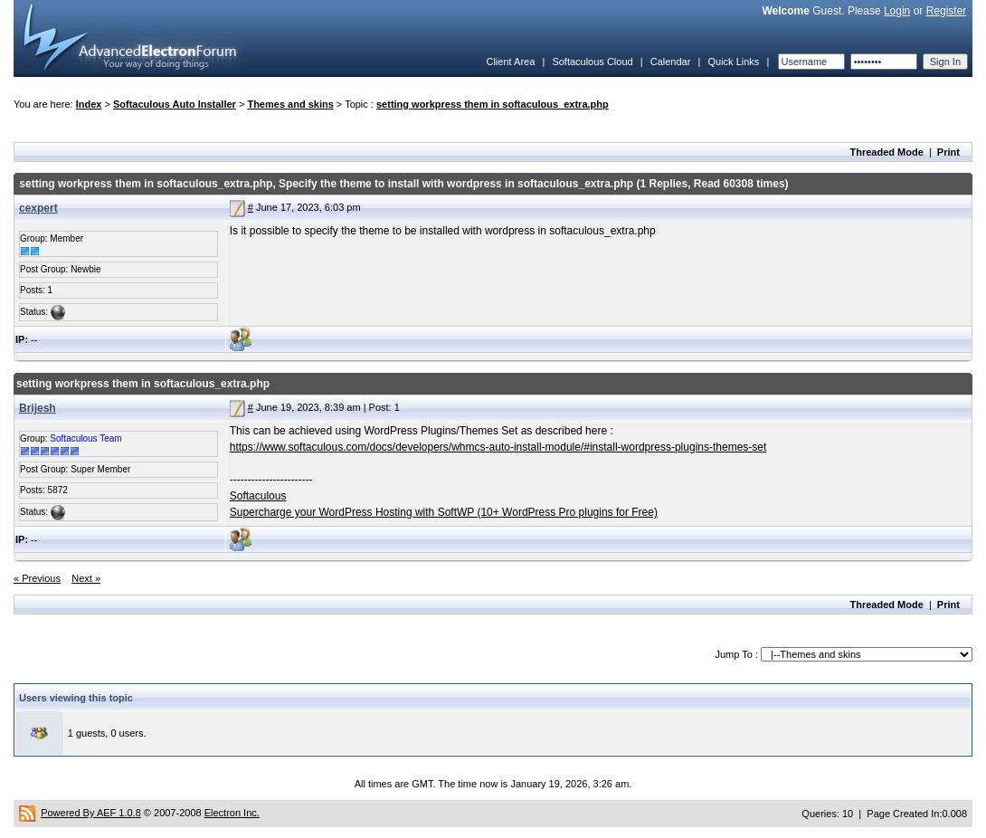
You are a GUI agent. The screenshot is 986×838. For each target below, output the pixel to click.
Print (948, 152)
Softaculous (258, 496)
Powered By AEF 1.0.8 (91, 812)
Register (946, 11)
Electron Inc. (232, 812)
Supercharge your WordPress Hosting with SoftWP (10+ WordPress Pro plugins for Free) (444, 512)
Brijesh (37, 408)
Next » (85, 578)
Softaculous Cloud (592, 61)
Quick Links (733, 61)
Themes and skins (290, 104)
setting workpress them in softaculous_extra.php (492, 104)
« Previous (37, 578)
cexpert (38, 208)
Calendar (670, 61)
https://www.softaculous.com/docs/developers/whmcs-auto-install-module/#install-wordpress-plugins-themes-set (498, 447)
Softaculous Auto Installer (174, 104)
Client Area (510, 61)
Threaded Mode (887, 152)
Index (89, 104)
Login (897, 11)
